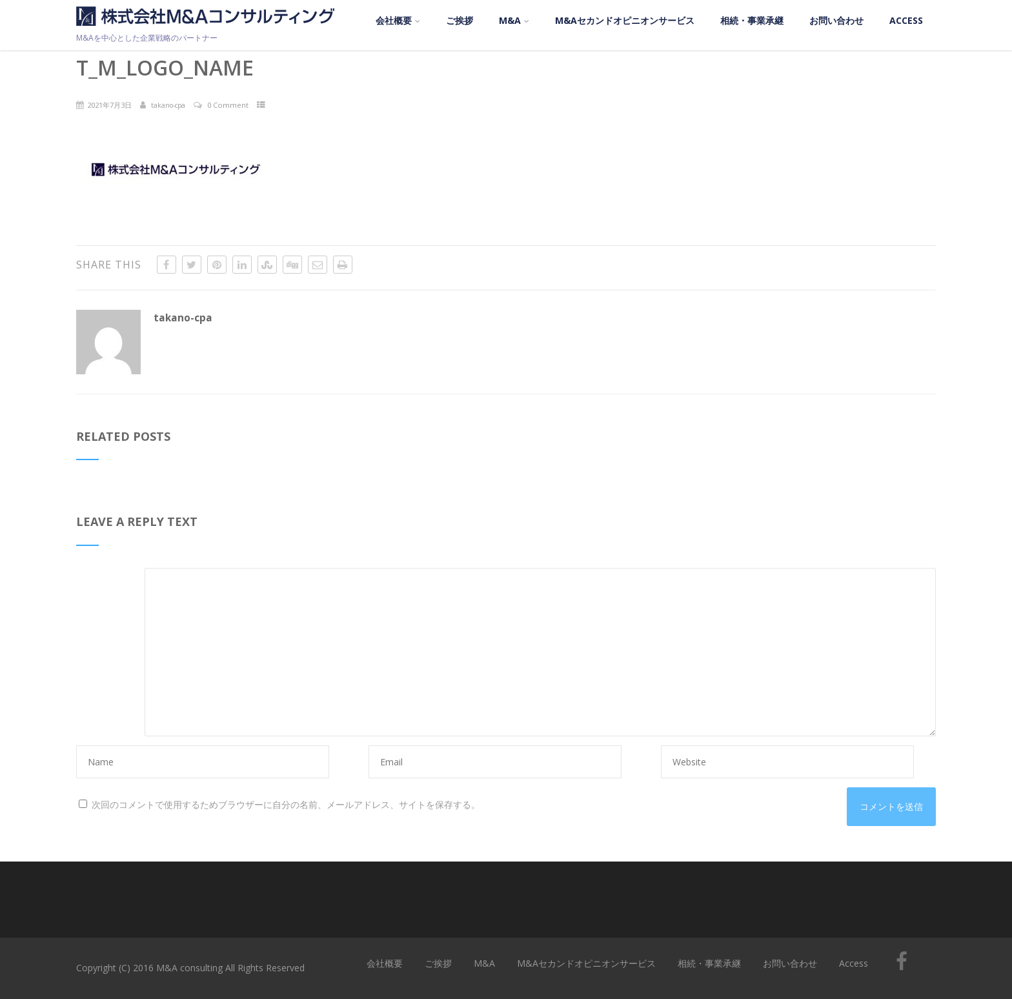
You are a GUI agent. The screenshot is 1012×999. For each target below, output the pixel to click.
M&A (514, 20)
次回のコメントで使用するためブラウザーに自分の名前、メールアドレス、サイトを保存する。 (286, 804)
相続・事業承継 (752, 20)
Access (906, 20)
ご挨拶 (459, 20)
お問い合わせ (836, 20)
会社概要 (398, 20)
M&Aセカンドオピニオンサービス (624, 20)
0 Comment (227, 105)
